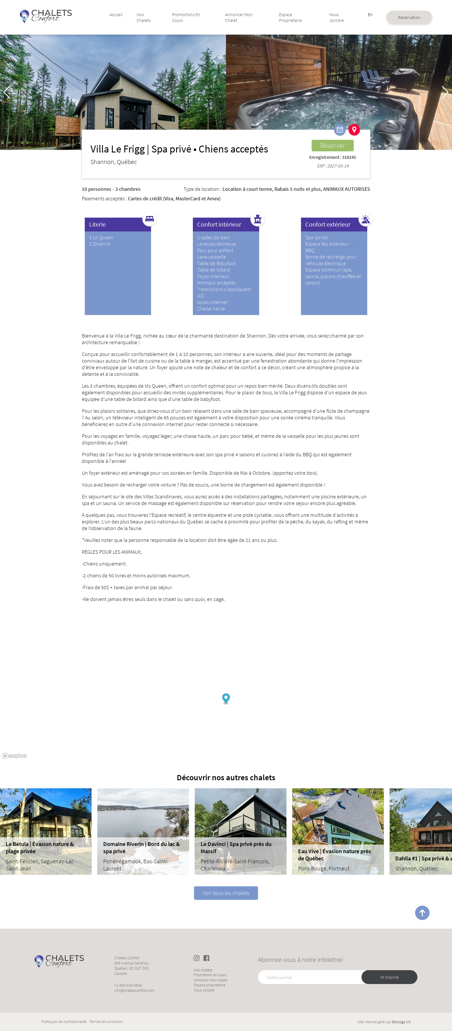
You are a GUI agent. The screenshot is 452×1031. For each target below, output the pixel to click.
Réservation (406, 17)
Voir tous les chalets (226, 892)
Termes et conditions (106, 1021)
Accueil (119, 14)
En (367, 14)
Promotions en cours (188, 17)
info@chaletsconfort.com (134, 990)
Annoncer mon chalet (239, 17)
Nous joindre (334, 17)
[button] (445, 92)
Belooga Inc (401, 1021)
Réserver (332, 145)
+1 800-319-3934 (128, 985)
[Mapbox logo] (14, 756)
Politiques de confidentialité (63, 1021)
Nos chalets (146, 17)
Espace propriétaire (289, 17)
